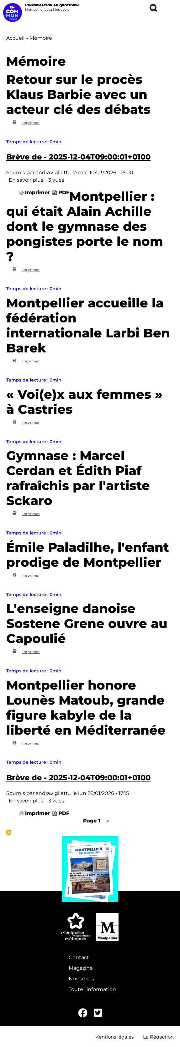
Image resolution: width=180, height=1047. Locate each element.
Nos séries (81, 979)
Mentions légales (114, 1037)
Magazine (81, 968)
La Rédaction (158, 1037)
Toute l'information (92, 989)
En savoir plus (26, 180)
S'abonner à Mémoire (8, 832)
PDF (63, 192)
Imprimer (31, 122)
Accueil (15, 38)
